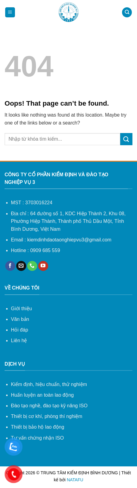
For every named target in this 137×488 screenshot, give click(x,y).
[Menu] (10, 12)
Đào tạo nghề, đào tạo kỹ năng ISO (49, 405)
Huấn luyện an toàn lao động (42, 395)
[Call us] (32, 266)
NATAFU (75, 479)
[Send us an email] (21, 266)
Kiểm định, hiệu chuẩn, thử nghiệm (49, 384)
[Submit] (126, 139)
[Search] (127, 12)
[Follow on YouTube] (43, 266)
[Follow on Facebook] (10, 266)
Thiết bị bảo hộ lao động (37, 427)
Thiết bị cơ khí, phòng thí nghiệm (46, 416)
